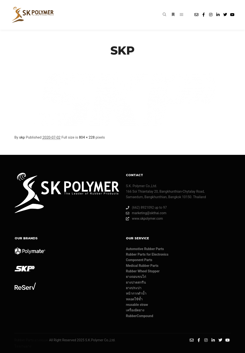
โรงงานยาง (22, 346)
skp (22, 137)
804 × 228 (87, 137)
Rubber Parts (24, 340)
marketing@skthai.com (146, 213)
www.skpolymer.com (144, 218)
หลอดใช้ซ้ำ (134, 299)
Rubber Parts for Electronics (147, 254)
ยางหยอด (41, 340)
